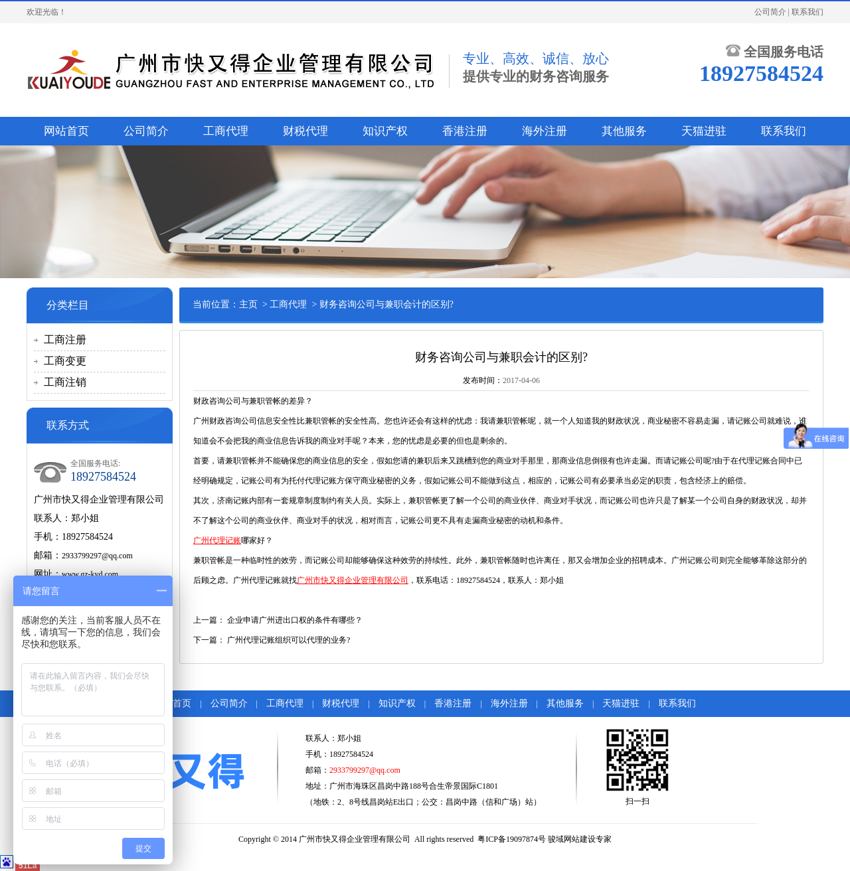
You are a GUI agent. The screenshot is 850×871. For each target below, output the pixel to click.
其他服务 (624, 131)
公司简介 (770, 12)
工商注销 (65, 382)
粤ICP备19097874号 (511, 839)
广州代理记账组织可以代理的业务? (288, 640)
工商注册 (65, 339)
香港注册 (464, 131)
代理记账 (754, 460)
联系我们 (807, 12)
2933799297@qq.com (97, 555)
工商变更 (65, 360)
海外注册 (544, 131)
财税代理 (305, 131)
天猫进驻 (703, 131)
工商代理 (225, 131)
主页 (248, 304)
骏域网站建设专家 (580, 839)
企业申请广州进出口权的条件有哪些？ (295, 620)
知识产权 (385, 131)
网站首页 (66, 131)
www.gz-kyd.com (90, 574)
